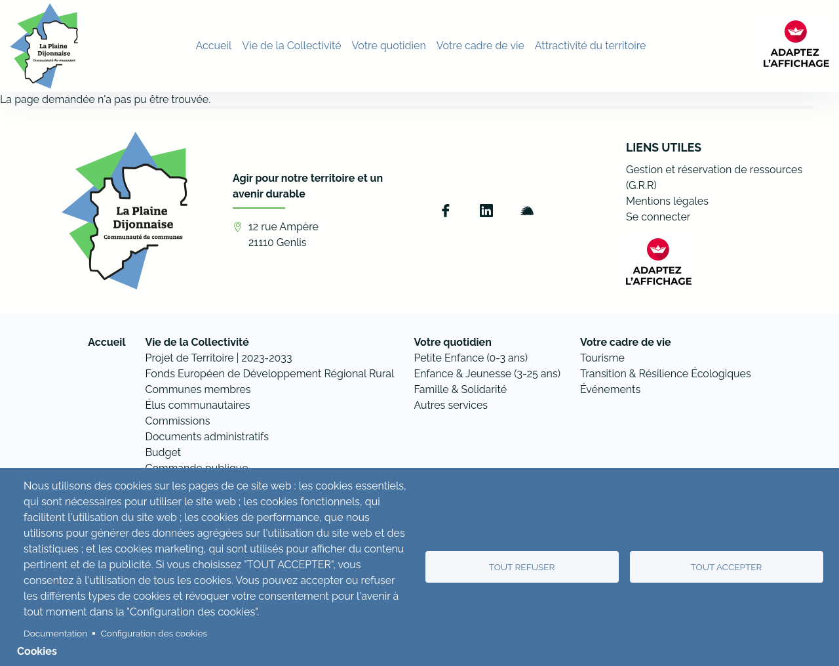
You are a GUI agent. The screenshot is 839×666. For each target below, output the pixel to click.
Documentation (55, 633)
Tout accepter (726, 567)
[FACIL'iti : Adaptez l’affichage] (796, 44)
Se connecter (658, 217)
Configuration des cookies (154, 633)
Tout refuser (522, 567)
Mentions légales (667, 201)
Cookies (37, 651)
